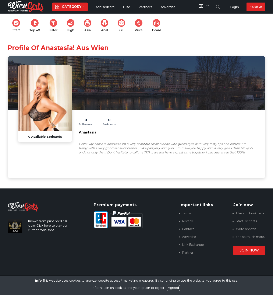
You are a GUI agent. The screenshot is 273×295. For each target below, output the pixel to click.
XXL (122, 25)
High (72, 25)
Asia (89, 25)
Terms (186, 213)
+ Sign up (256, 6)
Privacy (187, 221)
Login (234, 7)
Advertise (189, 237)
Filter (54, 25)
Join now (249, 250)
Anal (106, 25)
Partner (187, 252)
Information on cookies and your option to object (128, 288)
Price (140, 25)
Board (158, 25)
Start (17, 25)
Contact (188, 229)
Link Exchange (193, 245)
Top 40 (36, 25)
